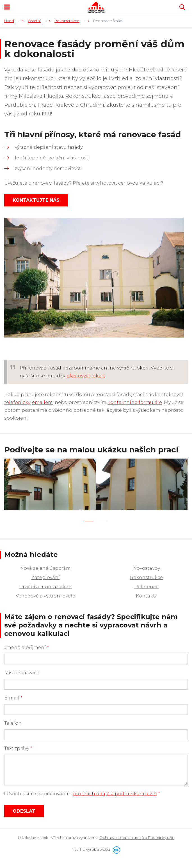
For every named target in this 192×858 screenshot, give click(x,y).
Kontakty (146, 596)
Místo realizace (21, 672)
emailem (42, 402)
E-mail (13, 698)
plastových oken (85, 375)
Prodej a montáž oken (45, 586)
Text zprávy (18, 748)
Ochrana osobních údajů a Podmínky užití (136, 837)
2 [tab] (103, 521)
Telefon (13, 723)
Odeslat (24, 811)
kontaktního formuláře (135, 402)
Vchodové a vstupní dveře (45, 596)
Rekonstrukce (146, 577)
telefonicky (17, 402)
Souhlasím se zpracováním (82, 793)
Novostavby (146, 568)
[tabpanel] (50, 484)
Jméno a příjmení (26, 647)
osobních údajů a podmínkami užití (115, 793)
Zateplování (45, 577)
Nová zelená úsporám (45, 568)
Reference (146, 586)
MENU (7, 7)
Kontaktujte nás (36, 200)
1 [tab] (89, 521)
